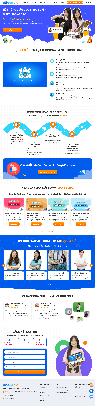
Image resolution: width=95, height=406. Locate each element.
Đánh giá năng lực (44, 398)
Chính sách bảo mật (63, 387)
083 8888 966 (9, 395)
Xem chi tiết (14, 224)
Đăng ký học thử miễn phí (75, 2)
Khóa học (42, 390)
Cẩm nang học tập (44, 395)
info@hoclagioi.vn (9, 398)
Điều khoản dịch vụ (63, 390)
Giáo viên (42, 392)
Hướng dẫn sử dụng (63, 392)
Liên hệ (42, 400)
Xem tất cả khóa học (47, 231)
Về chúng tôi (43, 387)
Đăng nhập (88, 2)
